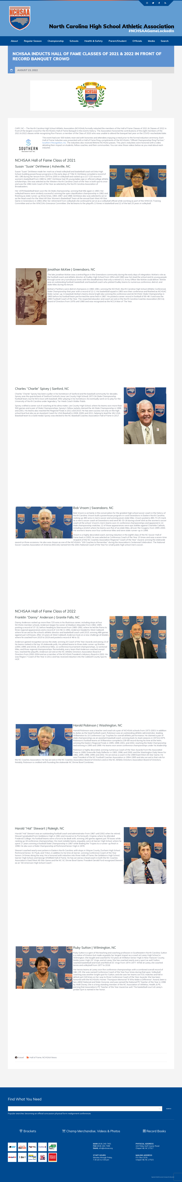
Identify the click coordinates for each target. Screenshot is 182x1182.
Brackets (27, 1131)
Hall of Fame (35, 1057)
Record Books (154, 1131)
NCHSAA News (49, 1057)
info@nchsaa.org (106, 1148)
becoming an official (34, 1113)
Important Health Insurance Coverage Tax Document (162, 1177)
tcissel (21, 1057)
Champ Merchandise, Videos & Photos (93, 1131)
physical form (61, 1113)
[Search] (85, 1108)
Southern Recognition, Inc (54, 142)
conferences (85, 1113)
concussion (49, 1113)
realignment (73, 1113)
